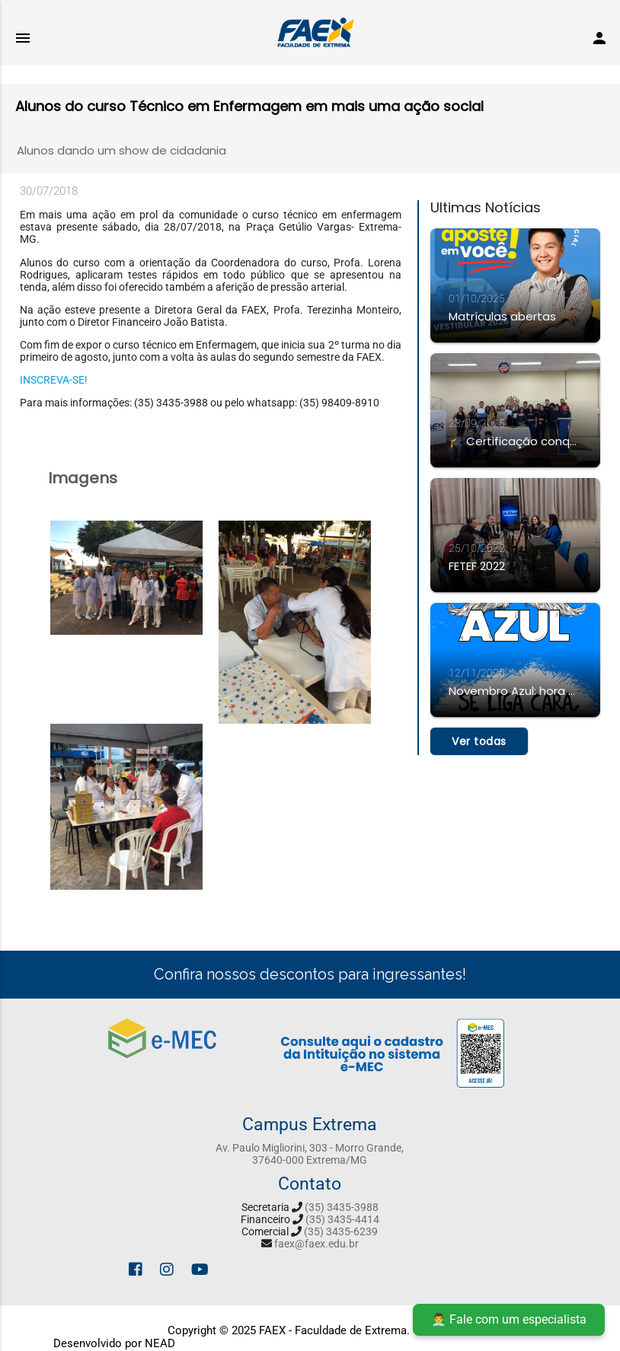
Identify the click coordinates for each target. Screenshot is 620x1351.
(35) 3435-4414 (342, 1219)
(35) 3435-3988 (342, 1207)
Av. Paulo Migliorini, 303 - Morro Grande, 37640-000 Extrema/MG (310, 1154)
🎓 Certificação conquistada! (515, 441)
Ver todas (479, 741)
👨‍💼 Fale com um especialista (508, 1319)
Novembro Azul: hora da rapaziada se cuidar (515, 691)
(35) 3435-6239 (341, 1231)
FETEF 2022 (477, 566)
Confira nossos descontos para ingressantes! (310, 974)
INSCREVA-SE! (54, 380)
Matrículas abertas (502, 316)
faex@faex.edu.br (316, 1244)
